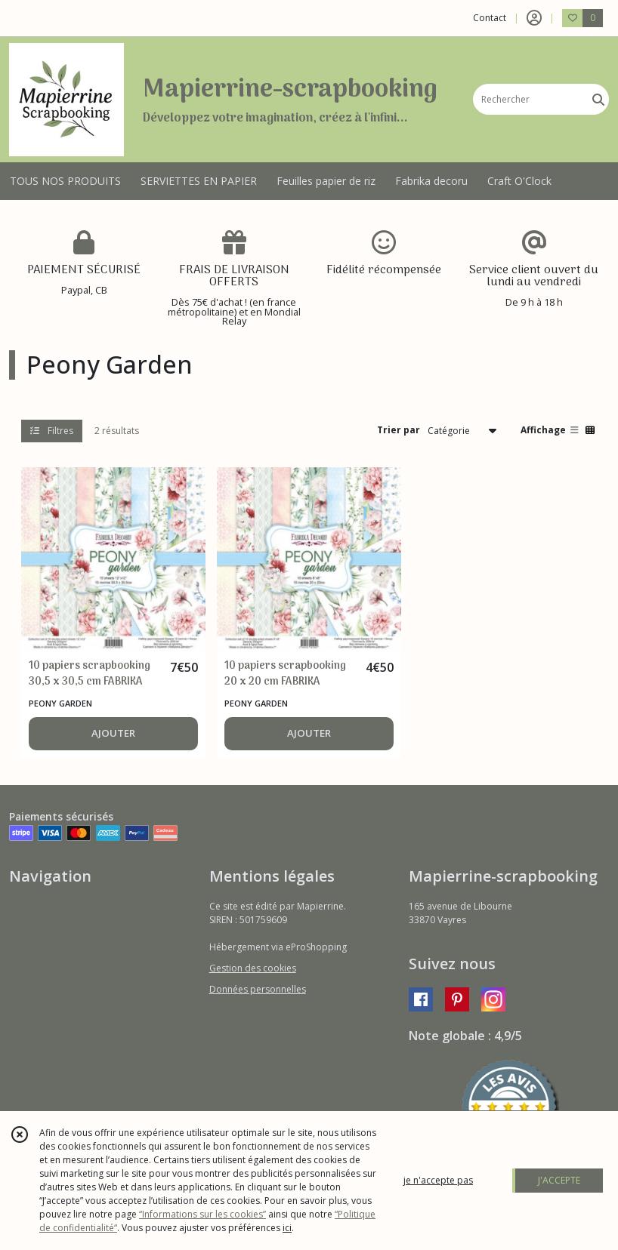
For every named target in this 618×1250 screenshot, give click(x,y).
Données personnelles (257, 989)
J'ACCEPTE (559, 1180)
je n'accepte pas (438, 1180)
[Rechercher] (598, 99)
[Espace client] (534, 18)
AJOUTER (113, 733)
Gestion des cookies (252, 968)
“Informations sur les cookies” (202, 1214)
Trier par (398, 429)
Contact (489, 17)
